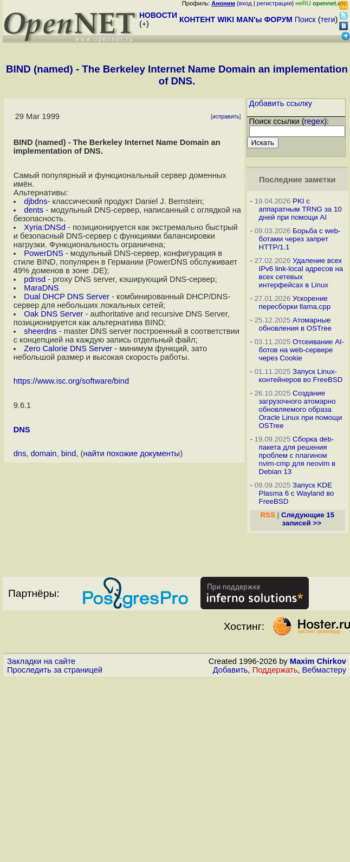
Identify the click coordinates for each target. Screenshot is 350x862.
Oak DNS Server (53, 314)
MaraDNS (41, 288)
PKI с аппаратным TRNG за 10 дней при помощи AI (300, 209)
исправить (225, 117)
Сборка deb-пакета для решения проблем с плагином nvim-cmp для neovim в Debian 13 (297, 455)
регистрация (274, 3)
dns (20, 453)
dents (33, 210)
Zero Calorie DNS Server (68, 348)
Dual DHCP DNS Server (66, 296)
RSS (267, 515)
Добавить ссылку (281, 103)
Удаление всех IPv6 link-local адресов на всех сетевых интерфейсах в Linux (301, 272)
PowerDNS (43, 253)
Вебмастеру (324, 670)
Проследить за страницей (54, 670)
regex (314, 121)
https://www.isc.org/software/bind (71, 381)
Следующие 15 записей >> (307, 519)
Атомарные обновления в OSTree (295, 324)
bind (68, 453)
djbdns (35, 201)
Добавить (230, 670)
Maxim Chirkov (318, 661)
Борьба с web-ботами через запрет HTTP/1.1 (300, 239)
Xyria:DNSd (45, 227)
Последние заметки (297, 179)
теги (328, 19)
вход (245, 3)
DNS (22, 429)
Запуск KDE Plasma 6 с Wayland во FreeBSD (296, 493)
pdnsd (35, 279)
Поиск (305, 19)
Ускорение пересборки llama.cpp (295, 302)
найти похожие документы (131, 453)
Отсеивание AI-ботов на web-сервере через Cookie (302, 350)
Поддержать (275, 670)
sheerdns (40, 331)
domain (43, 453)
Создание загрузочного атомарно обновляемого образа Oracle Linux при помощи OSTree (300, 409)
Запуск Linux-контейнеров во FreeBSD (301, 375)
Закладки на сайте (41, 661)
